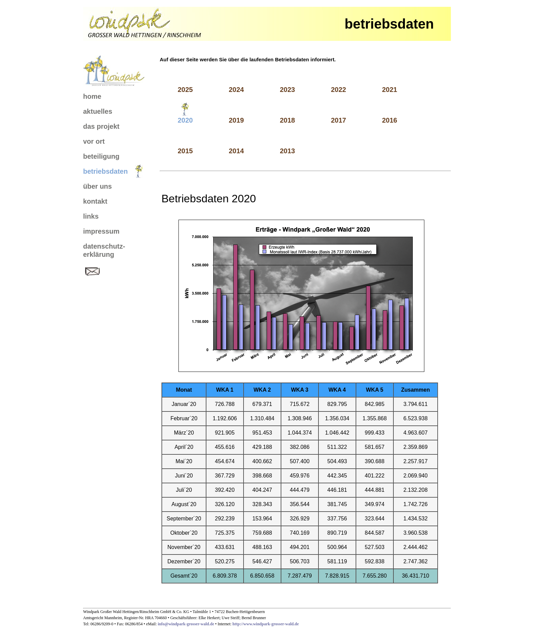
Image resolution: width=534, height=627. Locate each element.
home (92, 96)
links (91, 216)
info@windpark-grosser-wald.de (186, 624)
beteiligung (101, 156)
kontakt (95, 201)
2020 (185, 120)
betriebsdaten (105, 171)
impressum (101, 231)
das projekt (101, 126)
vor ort (94, 141)
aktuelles (97, 111)
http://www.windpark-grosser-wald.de (266, 624)
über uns (97, 186)
